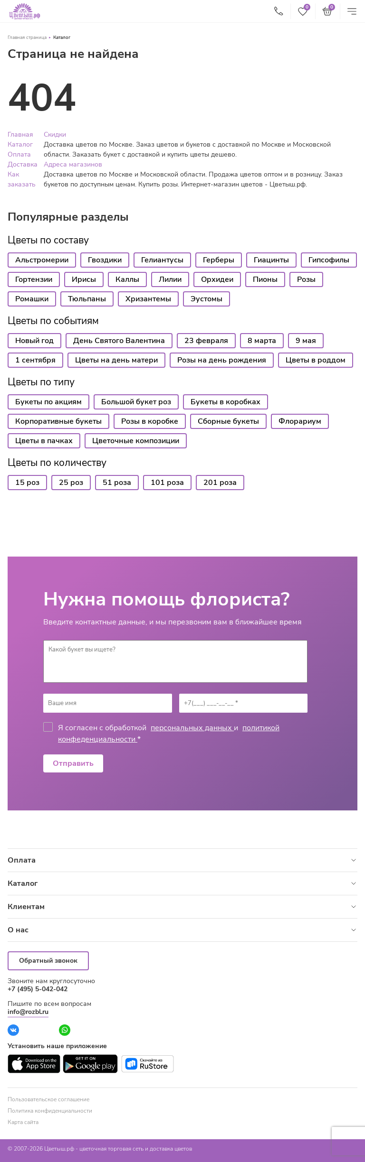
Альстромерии (41, 260)
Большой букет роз (136, 402)
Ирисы (84, 279)
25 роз (71, 482)
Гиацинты (271, 260)
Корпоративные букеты (58, 421)
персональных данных (192, 728)
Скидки (55, 134)
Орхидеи (217, 279)
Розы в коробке (149, 421)
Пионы (265, 279)
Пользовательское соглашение (48, 1099)
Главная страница (27, 37)
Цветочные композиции (135, 441)
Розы (306, 279)
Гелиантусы (162, 260)
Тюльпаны (87, 299)
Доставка (23, 164)
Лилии (170, 279)
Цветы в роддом (316, 360)
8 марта (262, 340)
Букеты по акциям (48, 402)
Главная (20, 134)
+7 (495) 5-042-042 (37, 989)
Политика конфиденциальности (50, 1111)
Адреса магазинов (73, 164)
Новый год (34, 340)
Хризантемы (148, 299)
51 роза (117, 482)
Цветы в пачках (44, 441)
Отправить (73, 763)
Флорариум (300, 421)
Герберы (218, 260)
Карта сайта (23, 1122)
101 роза (167, 482)
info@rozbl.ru (28, 1011)
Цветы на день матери (116, 360)
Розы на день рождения (221, 360)
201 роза (220, 482)
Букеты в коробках (225, 402)
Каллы (127, 279)
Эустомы (206, 299)
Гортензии (33, 279)
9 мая (306, 340)
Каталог (61, 37)
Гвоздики (105, 260)
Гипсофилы (328, 260)
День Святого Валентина (119, 340)
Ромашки (31, 299)
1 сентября (35, 360)
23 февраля (206, 340)
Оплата (19, 154)
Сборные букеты (228, 421)
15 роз (27, 482)
